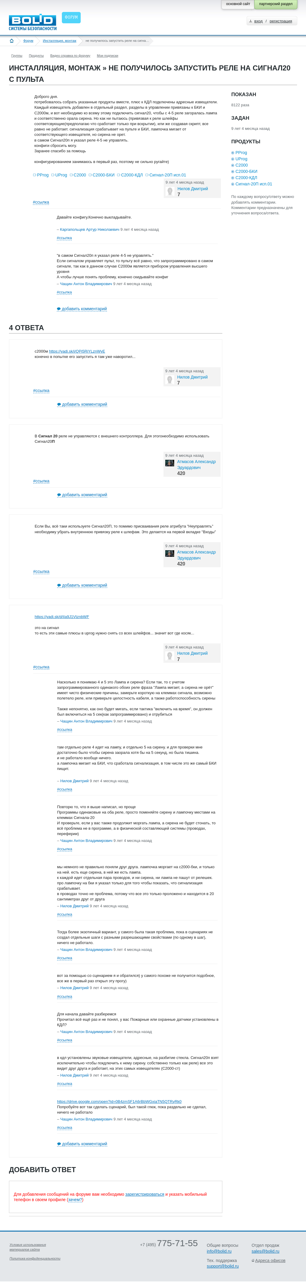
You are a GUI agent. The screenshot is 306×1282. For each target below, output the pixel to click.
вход (258, 21)
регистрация (281, 21)
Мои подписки (107, 55)
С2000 (80, 175)
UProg (61, 175)
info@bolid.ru (219, 1251)
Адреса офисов (270, 1260)
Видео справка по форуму (70, 55)
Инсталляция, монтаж (59, 40)
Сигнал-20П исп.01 (167, 175)
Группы (16, 55)
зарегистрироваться (144, 1194)
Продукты (36, 55)
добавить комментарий (84, 308)
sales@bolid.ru (265, 1251)
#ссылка (41, 202)
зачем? (75, 1199)
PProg (43, 175)
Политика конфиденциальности (35, 1258)
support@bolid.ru (223, 1266)
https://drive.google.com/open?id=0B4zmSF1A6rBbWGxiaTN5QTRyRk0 (119, 1101)
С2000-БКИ (103, 175)
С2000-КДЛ (132, 175)
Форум (28, 40)
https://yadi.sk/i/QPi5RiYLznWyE (77, 351)
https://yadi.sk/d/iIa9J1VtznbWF (62, 616)
